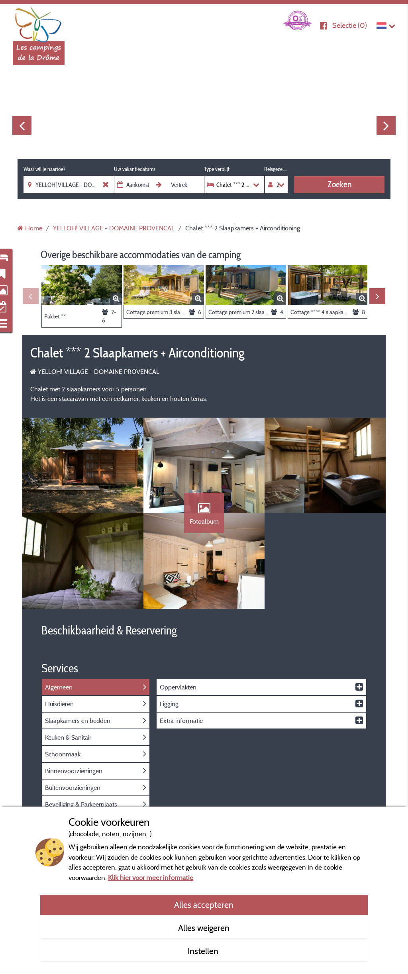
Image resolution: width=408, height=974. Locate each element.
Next (386, 125)
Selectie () (349, 25)
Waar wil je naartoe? (44, 169)
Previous (21, 125)
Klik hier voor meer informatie (150, 877)
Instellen (204, 951)
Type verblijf (217, 169)
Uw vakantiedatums (134, 169)
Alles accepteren (203, 904)
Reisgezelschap (276, 169)
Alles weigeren (204, 928)
